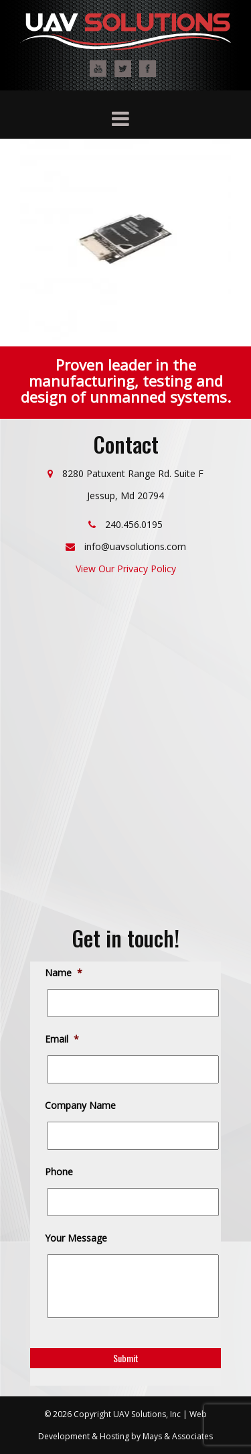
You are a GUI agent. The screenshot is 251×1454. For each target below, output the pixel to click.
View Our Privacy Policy (126, 568)
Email (63, 1039)
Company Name (81, 1106)
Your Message (77, 1238)
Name (64, 973)
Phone (60, 1172)
